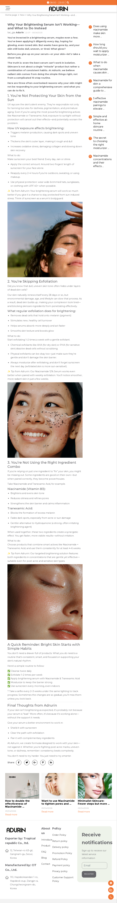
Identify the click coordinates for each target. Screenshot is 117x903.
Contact (45, 864)
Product (45, 845)
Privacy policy (59, 871)
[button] (109, 795)
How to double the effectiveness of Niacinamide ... (17, 803)
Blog (44, 857)
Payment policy (61, 865)
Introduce (46, 839)
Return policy (59, 841)
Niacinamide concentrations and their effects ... (102, 160)
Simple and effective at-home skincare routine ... (100, 123)
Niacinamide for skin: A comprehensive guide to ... (102, 85)
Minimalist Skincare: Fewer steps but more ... (94, 802)
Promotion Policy (62, 853)
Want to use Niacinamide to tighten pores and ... (58, 802)
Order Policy (59, 835)
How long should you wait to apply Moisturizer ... (101, 49)
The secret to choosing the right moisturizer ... (101, 143)
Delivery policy (60, 847)
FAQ (43, 851)
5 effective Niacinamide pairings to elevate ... (100, 103)
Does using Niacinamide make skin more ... (100, 31)
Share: (11, 762)
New (22, 15)
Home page (11, 15)
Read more (11, 814)
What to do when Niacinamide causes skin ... (101, 67)
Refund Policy (60, 859)
